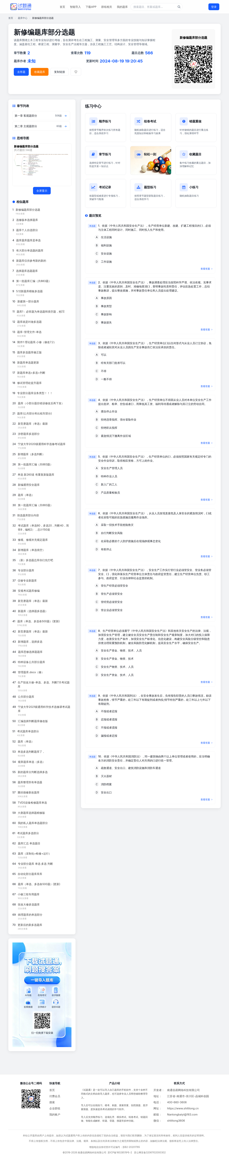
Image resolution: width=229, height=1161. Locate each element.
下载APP (91, 6)
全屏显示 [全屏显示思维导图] (41, 190)
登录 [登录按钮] (214, 6)
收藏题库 (39, 72)
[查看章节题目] (65, 115)
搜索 (52, 1102)
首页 (62, 6)
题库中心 (22, 17)
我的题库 (122, 6)
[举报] (76, 72)
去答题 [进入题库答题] (21, 72)
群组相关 (106, 6)
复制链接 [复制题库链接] (59, 72)
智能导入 (75, 6)
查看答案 (206, 268)
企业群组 (54, 1108)
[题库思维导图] (41, 164)
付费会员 (54, 1096)
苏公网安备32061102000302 (150, 1152)
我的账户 (54, 1114)
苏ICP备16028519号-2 (120, 1152)
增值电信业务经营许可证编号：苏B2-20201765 (114, 1147)
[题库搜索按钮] (179, 6)
